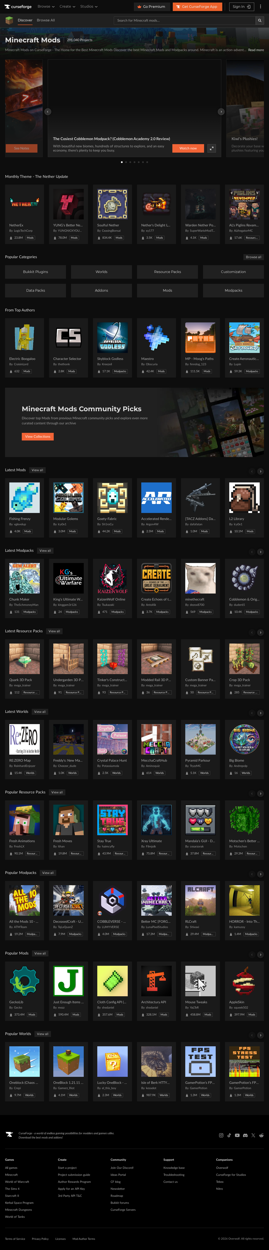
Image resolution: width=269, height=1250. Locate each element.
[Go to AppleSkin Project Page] (244, 991)
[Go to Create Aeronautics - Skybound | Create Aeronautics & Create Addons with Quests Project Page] (244, 348)
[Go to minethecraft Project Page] (200, 588)
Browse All (46, 20)
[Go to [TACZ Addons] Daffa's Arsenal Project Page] (200, 508)
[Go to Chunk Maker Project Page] (24, 588)
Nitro (219, 1188)
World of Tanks (15, 1216)
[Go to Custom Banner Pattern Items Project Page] (200, 669)
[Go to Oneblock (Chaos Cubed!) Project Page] (24, 1071)
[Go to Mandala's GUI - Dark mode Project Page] (200, 830)
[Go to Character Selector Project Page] (68, 348)
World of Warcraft (17, 1181)
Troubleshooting (173, 1174)
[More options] (260, 7)
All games (11, 1167)
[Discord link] (245, 1135)
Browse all (253, 257)
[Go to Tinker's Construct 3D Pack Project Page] (112, 669)
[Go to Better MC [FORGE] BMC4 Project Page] (156, 910)
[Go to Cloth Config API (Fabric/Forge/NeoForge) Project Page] (112, 991)
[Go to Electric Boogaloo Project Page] (24, 348)
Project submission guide (74, 1174)
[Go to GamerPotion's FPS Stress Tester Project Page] (244, 1071)
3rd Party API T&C (70, 1195)
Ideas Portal (118, 1174)
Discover (25, 20)
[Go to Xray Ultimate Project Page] (156, 830)
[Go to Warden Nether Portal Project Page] (200, 214)
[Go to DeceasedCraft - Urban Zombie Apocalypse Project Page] (68, 910)
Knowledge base (174, 1167)
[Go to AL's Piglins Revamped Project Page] (244, 214)
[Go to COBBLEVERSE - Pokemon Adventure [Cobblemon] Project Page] (112, 910)
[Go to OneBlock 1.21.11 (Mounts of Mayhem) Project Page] (68, 1071)
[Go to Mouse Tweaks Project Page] (200, 991)
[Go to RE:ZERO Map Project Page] (24, 749)
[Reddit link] (261, 1135)
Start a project (67, 1167)
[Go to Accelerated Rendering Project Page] (156, 508)
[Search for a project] (184, 20)
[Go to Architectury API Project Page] (156, 991)
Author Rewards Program (74, 1181)
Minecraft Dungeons (18, 1209)
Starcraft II (12, 1195)
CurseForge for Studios (231, 1174)
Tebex (220, 1181)
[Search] (260, 20)
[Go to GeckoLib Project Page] (24, 991)
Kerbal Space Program (19, 1202)
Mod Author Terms (84, 1239)
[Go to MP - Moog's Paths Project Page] (200, 348)
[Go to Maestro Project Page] (156, 348)
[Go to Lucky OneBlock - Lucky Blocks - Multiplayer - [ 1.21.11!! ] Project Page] (112, 1071)
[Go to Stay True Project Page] (112, 830)
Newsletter (118, 1188)
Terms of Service (15, 1239)
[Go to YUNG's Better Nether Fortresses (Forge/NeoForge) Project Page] (68, 214)
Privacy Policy (40, 1239)
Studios (89, 6)
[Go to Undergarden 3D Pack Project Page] (68, 669)
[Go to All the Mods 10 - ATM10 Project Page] (24, 910)
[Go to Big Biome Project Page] (244, 749)
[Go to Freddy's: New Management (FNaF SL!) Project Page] (68, 749)
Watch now (188, 148)
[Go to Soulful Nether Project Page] (112, 214)
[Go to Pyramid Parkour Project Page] (200, 749)
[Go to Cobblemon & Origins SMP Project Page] (244, 588)
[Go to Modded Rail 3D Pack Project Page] (156, 669)
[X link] (253, 1135)
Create (68, 6)
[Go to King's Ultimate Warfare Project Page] (68, 588)
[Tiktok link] (229, 1135)
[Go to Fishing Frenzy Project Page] (24, 508)
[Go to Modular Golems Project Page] (68, 508)
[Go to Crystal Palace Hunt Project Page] (112, 749)
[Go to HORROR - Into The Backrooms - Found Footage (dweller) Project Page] (244, 910)
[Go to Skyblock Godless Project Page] (112, 348)
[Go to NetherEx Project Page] (24, 214)
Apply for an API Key (71, 1188)
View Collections (37, 436)
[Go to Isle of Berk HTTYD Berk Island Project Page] (156, 1071)
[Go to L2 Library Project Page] (244, 508)
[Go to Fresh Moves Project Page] (68, 830)
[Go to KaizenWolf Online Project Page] (112, 588)
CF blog (116, 1181)
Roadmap (117, 1195)
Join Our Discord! (122, 1167)
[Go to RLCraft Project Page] (200, 910)
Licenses (60, 1239)
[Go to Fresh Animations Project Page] (24, 830)
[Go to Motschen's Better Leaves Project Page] (244, 830)
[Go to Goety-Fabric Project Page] (112, 508)
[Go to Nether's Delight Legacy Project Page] (156, 214)
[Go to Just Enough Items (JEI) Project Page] (68, 991)
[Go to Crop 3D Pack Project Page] (244, 669)
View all (37, 470)
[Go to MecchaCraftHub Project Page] (156, 749)
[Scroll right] (260, 471)
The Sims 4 (12, 1188)
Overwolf (222, 1167)
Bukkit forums (120, 1202)
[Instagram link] (221, 1135)
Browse (46, 6)
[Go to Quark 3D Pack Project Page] (24, 669)
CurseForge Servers (123, 1209)
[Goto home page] (18, 7)
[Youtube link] (237, 1135)
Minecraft (11, 1174)
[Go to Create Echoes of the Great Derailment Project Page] (156, 588)
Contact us (170, 1181)
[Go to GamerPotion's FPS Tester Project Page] (200, 1071)
